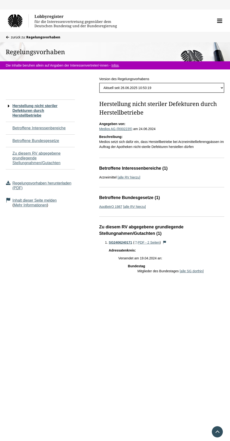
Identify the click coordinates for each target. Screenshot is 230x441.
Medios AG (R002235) (115, 129)
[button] (219, 20)
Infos (115, 65)
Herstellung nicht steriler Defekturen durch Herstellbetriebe (35, 110)
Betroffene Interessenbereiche (39, 128)
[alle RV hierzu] (129, 177)
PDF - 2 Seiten (147, 242)
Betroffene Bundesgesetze (35, 141)
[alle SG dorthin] (191, 271)
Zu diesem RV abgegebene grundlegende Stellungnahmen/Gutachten (36, 158)
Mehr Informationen (30, 205)
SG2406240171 (120, 242)
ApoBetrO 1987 (110, 207)
